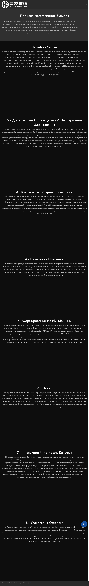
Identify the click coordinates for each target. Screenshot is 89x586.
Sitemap (33, 583)
